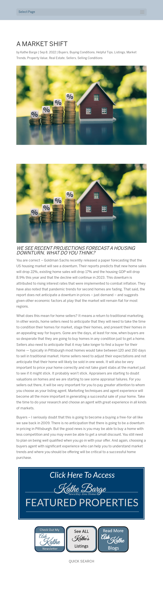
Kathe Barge (28, 52)
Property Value (37, 58)
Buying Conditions (82, 52)
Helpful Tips (104, 52)
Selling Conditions (90, 58)
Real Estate (57, 58)
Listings (119, 52)
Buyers (63, 52)
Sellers (71, 58)
